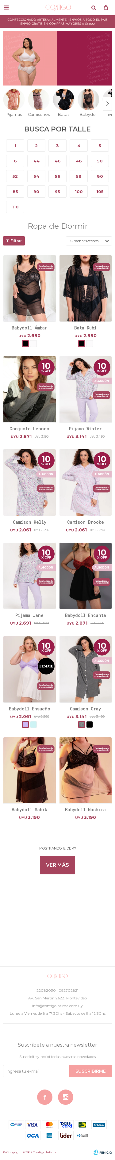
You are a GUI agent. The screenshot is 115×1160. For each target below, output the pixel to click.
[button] (93, 7)
